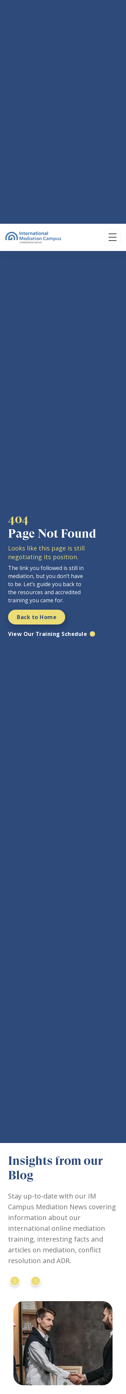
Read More (28, 1118)
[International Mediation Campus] (33, 13)
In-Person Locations (30, 1367)
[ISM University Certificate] (84, 1169)
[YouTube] (63, 1280)
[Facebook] (47, 1280)
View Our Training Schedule (47, 270)
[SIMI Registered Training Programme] (48, 1169)
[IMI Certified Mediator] (16, 1169)
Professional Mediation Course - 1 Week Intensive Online (62, 1349)
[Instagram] (31, 1280)
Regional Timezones (30, 1382)
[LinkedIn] (15, 1280)
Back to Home (36, 253)
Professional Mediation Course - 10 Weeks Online (62, 1331)
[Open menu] (112, 13)
